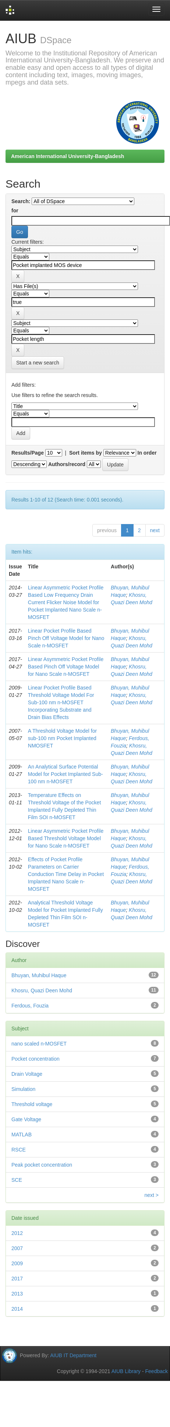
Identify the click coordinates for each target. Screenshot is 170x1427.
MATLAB (21, 1134)
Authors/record (66, 464)
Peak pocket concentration (41, 1165)
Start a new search (37, 363)
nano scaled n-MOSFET (39, 1044)
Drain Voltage (26, 1074)
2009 (17, 1263)
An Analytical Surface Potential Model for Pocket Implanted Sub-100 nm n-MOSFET (65, 774)
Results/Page (27, 453)
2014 (17, 1309)
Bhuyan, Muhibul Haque (38, 975)
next (155, 530)
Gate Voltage (26, 1119)
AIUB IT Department (73, 1355)
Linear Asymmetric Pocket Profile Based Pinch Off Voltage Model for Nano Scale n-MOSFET (65, 666)
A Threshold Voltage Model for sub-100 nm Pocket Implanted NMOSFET (62, 738)
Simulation (23, 1089)
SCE (16, 1180)
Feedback (156, 1371)
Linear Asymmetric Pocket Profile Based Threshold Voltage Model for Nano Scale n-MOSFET (65, 838)
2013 (17, 1294)
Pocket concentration (35, 1059)
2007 (17, 1248)
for (14, 210)
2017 (17, 1278)
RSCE (18, 1150)
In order (147, 453)
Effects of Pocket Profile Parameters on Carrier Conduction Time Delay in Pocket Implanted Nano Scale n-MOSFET (66, 874)
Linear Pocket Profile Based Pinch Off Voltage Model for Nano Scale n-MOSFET (66, 638)
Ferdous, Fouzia (30, 1006)
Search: (20, 201)
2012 (17, 1233)
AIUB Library (126, 1371)
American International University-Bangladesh (67, 156)
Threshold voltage (31, 1104)
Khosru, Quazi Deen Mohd (41, 990)
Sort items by (85, 453)
